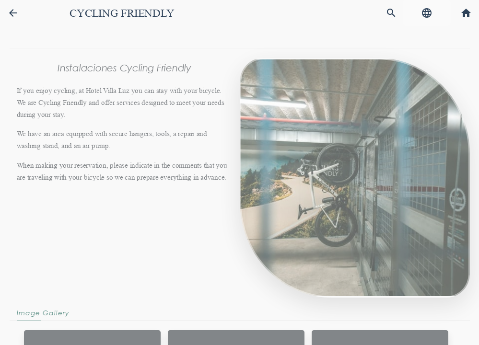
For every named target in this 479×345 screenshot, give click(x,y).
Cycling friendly (122, 13)
